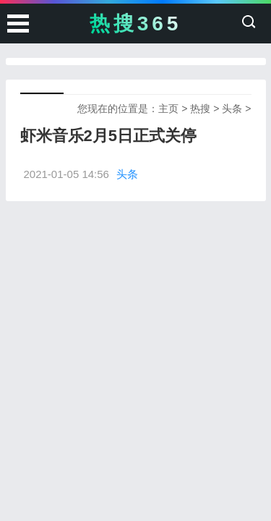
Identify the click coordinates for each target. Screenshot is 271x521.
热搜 (200, 108)
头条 (232, 108)
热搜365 (136, 23)
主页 (168, 108)
